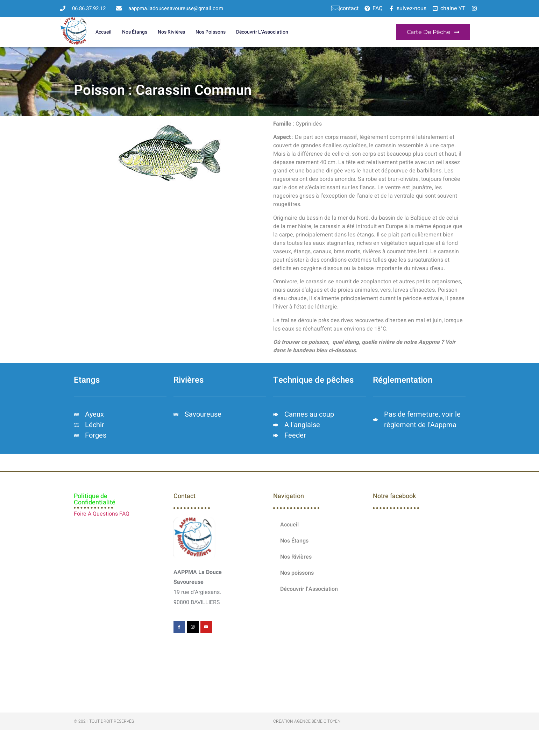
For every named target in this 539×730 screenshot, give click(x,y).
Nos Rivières (171, 32)
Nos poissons (211, 32)
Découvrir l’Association (262, 32)
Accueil (103, 32)
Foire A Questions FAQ (101, 514)
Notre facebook (394, 496)
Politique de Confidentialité (94, 499)
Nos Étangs (134, 32)
